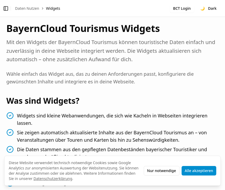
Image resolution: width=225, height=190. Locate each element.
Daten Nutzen (27, 8)
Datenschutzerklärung (52, 178)
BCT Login (182, 8)
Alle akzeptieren (199, 170)
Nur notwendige (161, 170)
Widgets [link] (53, 8)
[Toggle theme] (208, 8)
